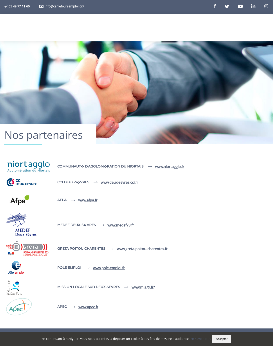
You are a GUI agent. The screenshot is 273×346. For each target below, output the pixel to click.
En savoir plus (200, 339)
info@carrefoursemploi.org (61, 6)
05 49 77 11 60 (17, 6)
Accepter (222, 339)
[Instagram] (266, 6)
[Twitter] (231, 6)
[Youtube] (244, 6)
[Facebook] (219, 6)
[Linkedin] (257, 6)
